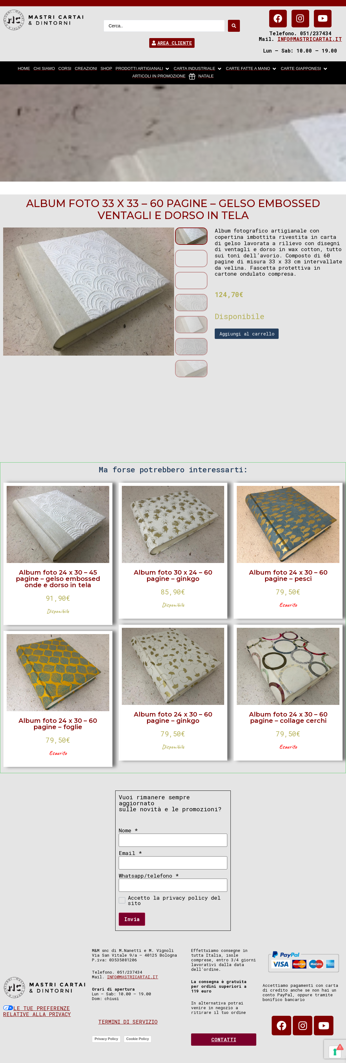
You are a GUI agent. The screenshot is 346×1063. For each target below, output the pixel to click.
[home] (24, 69)
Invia (132, 919)
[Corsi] (64, 69)
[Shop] (106, 69)
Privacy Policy (106, 1039)
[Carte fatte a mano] (251, 69)
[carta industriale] (198, 69)
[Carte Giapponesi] (304, 69)
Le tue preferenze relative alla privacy (37, 1011)
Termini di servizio (127, 1021)
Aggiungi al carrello (247, 333)
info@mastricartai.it (309, 39)
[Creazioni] (86, 69)
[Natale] (201, 76)
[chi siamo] (44, 69)
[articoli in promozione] (158, 76)
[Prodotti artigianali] (143, 69)
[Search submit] (234, 26)
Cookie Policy (137, 1039)
